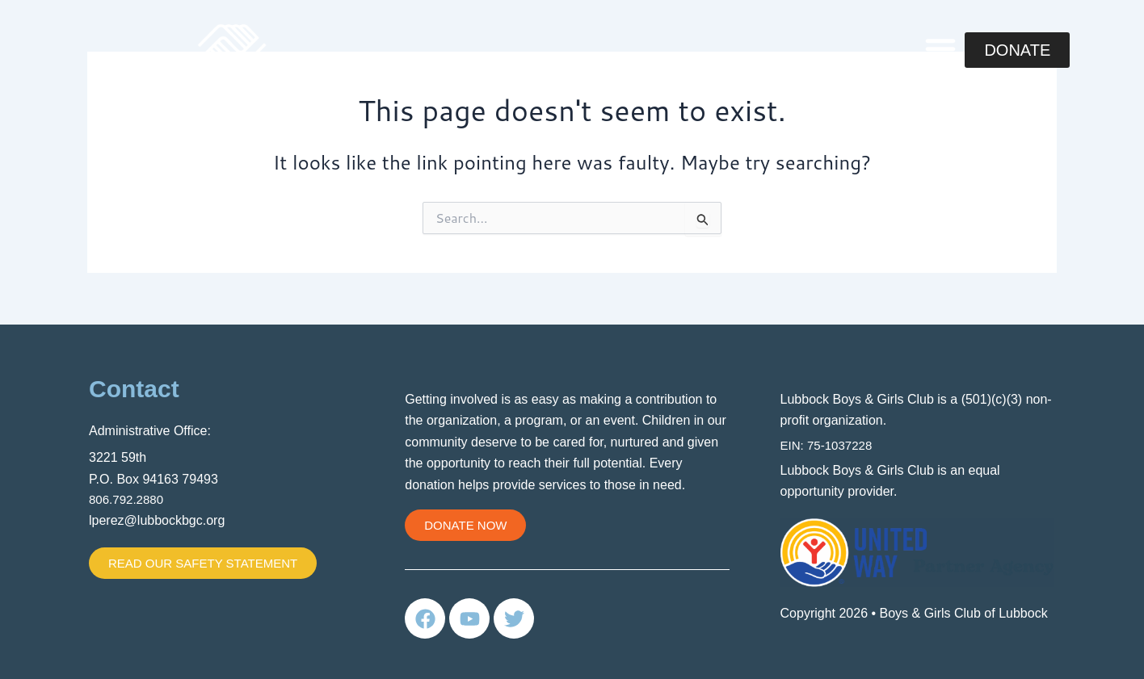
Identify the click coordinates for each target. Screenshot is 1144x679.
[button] (940, 48)
